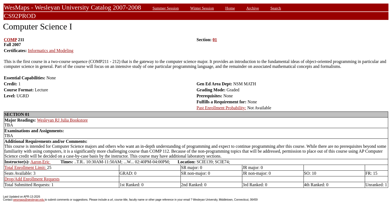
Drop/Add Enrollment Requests (32, 179)
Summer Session (165, 8)
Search (275, 8)
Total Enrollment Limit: (25, 167)
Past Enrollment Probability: (221, 107)
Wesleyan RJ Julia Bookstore (62, 120)
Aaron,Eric (40, 161)
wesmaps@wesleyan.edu (29, 199)
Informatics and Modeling (50, 50)
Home (230, 8)
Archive (252, 8)
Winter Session (202, 8)
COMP (10, 39)
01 (215, 39)
